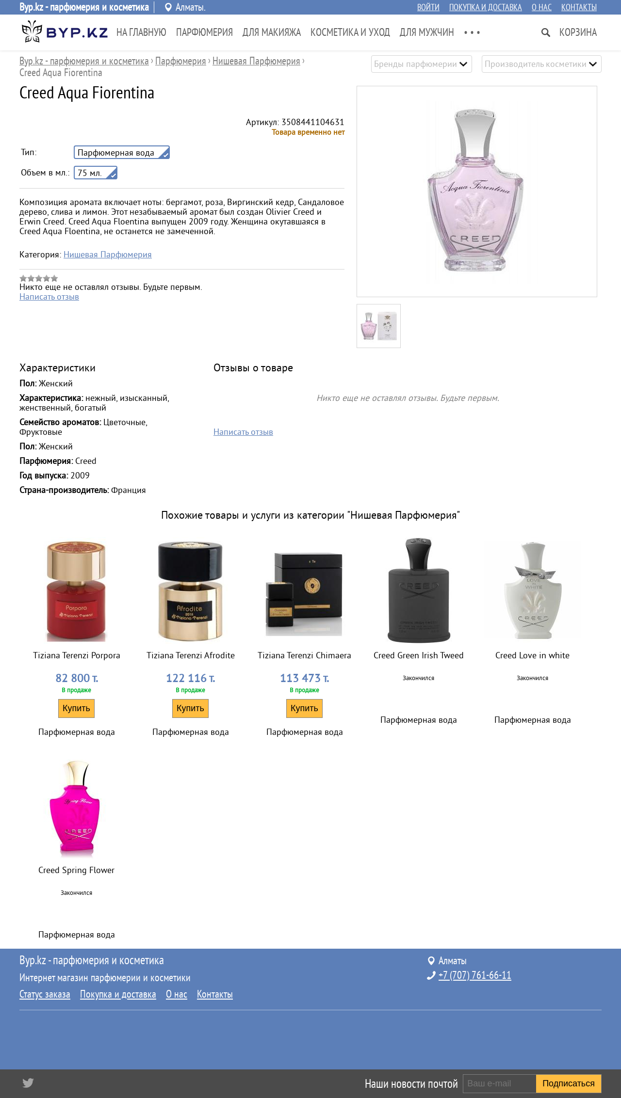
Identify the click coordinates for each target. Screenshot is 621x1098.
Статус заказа (44, 994)
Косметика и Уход (350, 32)
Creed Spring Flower (76, 870)
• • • (472, 32)
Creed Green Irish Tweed (419, 655)
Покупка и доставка (485, 7)
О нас (542, 7)
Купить (76, 708)
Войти (428, 7)
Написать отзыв (49, 297)
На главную (141, 32)
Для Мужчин (427, 32)
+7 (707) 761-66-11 (475, 975)
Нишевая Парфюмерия (108, 254)
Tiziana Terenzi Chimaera (304, 655)
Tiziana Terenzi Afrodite (191, 655)
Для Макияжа (272, 32)
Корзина (578, 32)
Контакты (579, 7)
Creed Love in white (532, 655)
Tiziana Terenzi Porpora (76, 655)
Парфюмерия (204, 32)
